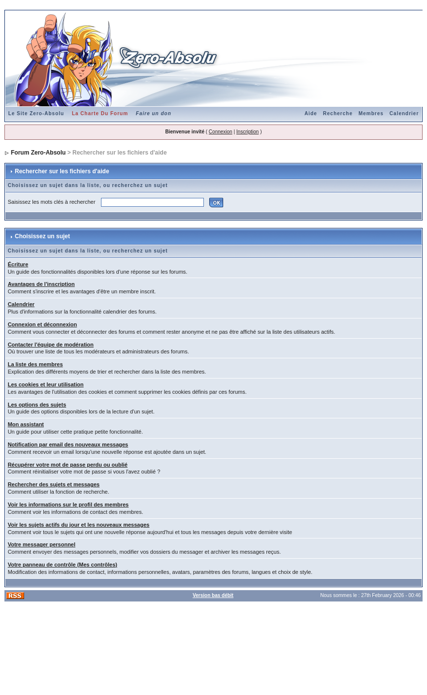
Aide (310, 113)
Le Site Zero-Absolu (36, 113)
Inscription (247, 131)
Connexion (220, 131)
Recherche (338, 113)
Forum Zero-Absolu (38, 152)
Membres (371, 113)
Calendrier (404, 113)
